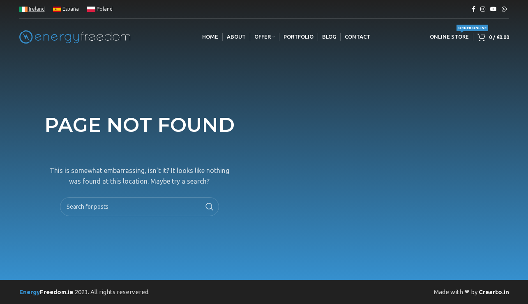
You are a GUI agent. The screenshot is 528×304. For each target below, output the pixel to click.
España (66, 9)
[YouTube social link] (493, 9)
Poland (100, 9)
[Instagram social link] (483, 9)
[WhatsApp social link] (504, 9)
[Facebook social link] (473, 9)
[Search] (139, 206)
